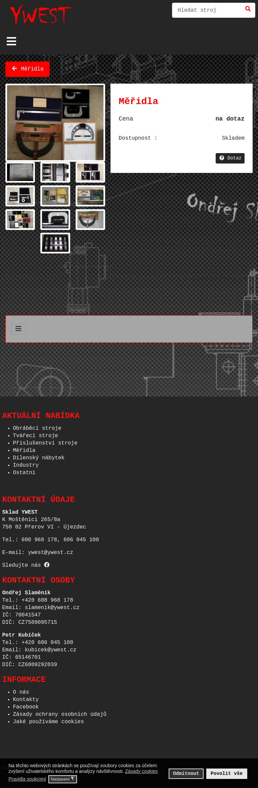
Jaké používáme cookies (48, 720)
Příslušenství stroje (45, 441)
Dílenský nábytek (39, 456)
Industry (26, 463)
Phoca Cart (236, 277)
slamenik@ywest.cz (52, 605)
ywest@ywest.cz (50, 550)
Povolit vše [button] (227, 773)
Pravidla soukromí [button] (27, 779)
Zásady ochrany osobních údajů (59, 712)
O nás (21, 690)
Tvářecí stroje (35, 433)
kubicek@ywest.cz (51, 648)
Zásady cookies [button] (141, 771)
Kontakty (26, 697)
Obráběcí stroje (37, 426)
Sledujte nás (26, 563)
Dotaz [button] (230, 157)
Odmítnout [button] (186, 773)
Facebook (26, 705)
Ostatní (24, 470)
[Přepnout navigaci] (11, 41)
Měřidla (27, 68)
